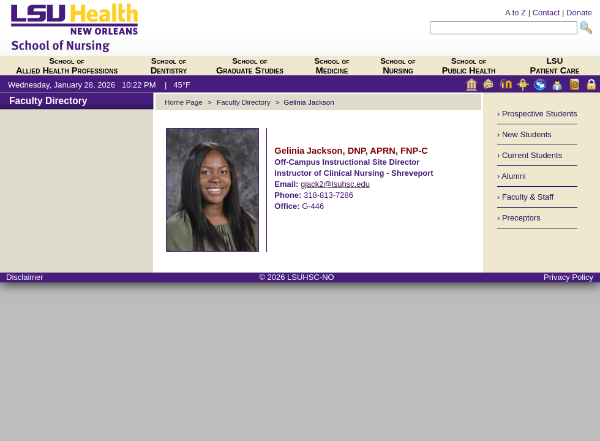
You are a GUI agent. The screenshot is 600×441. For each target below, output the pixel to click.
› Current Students (529, 155)
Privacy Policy (568, 277)
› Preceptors (519, 218)
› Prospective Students (537, 114)
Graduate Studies (249, 65)
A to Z (515, 12)
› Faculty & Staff (525, 197)
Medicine (332, 65)
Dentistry (169, 65)
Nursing (398, 65)
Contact (546, 12)
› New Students (524, 134)
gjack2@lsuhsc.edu (335, 184)
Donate (579, 12)
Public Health (469, 65)
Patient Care (555, 65)
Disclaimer (24, 277)
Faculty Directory (48, 101)
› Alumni (511, 176)
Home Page (184, 102)
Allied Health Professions (67, 65)
